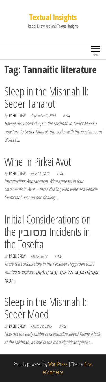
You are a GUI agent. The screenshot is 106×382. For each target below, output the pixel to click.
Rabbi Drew (18, 115)
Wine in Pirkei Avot (37, 161)
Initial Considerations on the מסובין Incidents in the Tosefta (47, 231)
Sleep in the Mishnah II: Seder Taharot (46, 97)
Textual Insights (53, 17)
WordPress (58, 364)
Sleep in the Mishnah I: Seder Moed (45, 308)
